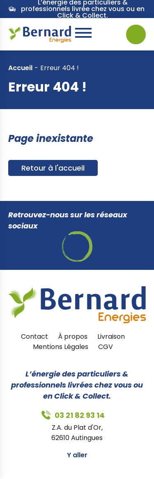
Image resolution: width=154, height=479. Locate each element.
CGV (105, 346)
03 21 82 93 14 (102, 34)
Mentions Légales (60, 346)
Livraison (111, 336)
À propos (72, 336)
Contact (34, 336)
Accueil (20, 68)
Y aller (77, 455)
